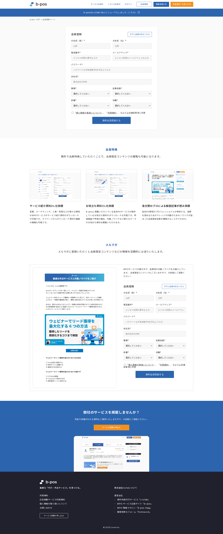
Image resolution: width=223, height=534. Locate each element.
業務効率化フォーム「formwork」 (134, 512)
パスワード (77, 65)
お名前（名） (119, 41)
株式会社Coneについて (125, 488)
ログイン (128, 4)
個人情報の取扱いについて (88, 113)
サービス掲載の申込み (111, 427)
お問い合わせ (46, 508)
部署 (73, 100)
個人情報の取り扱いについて (53, 503)
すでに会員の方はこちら (140, 34)
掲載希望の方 (161, 4)
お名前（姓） (78, 41)
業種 (73, 88)
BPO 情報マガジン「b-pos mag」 (134, 508)
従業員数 (117, 88)
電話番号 (75, 53)
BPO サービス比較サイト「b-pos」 (135, 503)
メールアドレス (120, 53)
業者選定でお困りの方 (182, 4)
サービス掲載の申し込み (54, 516)
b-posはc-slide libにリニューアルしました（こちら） (111, 12)
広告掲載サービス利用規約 (52, 499)
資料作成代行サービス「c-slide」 (133, 499)
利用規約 (112, 113)
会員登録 (144, 4)
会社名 (74, 77)
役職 (115, 100)
